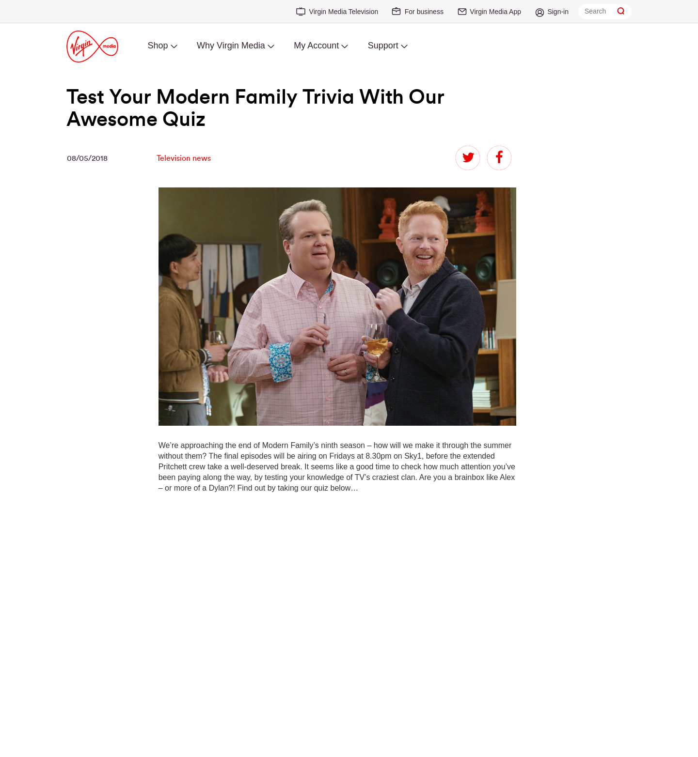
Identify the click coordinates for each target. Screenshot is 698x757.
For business (424, 11)
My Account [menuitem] (316, 45)
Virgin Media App (495, 11)
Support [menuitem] (383, 45)
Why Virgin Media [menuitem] (231, 45)
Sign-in (558, 11)
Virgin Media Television (344, 11)
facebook (499, 158)
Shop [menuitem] (157, 45)
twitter (468, 158)
